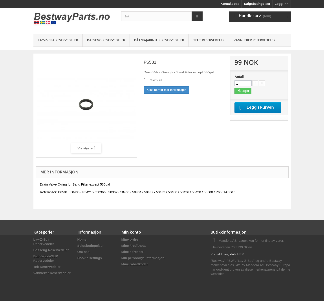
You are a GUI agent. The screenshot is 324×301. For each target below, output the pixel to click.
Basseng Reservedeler (106, 40)
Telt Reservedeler (209, 40)
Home (82, 239)
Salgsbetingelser (257, 4)
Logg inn (281, 4)
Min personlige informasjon (143, 258)
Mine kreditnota (133, 245)
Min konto (131, 232)
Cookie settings (89, 258)
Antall (239, 76)
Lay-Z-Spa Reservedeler (58, 40)
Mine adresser (132, 252)
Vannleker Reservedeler (254, 40)
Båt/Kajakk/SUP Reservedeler (159, 40)
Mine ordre (129, 239)
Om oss (83, 252)
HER (240, 254)
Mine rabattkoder (134, 264)
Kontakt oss (229, 4)
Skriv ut (156, 80)
